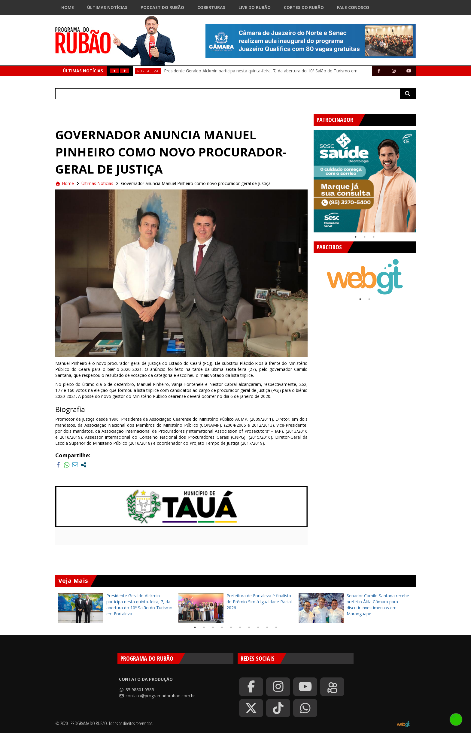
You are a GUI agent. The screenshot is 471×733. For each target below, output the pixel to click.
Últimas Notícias (107, 7)
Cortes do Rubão (304, 7)
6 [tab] (240, 627)
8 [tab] (258, 627)
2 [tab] (365, 237)
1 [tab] (356, 237)
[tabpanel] (365, 181)
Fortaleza (148, 71)
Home (67, 7)
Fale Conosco (353, 7)
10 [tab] (276, 627)
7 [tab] (249, 627)
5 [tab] (231, 627)
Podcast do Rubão (162, 7)
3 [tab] (374, 237)
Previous (309, 179)
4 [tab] (222, 627)
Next (420, 179)
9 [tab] (267, 627)
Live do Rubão (255, 7)
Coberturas (211, 7)
